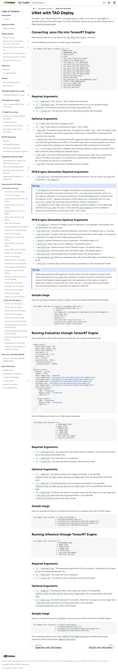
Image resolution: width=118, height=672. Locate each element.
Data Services (8, 86)
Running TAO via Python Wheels (14, 57)
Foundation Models (9, 73)
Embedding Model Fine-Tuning (13, 95)
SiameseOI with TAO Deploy (14, 318)
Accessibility (68, 661)
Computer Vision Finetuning (13, 126)
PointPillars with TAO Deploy (15, 343)
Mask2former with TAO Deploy (16, 264)
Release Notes (8, 370)
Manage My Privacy (20, 661)
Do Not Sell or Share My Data (38, 661)
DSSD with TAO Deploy (13, 234)
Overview (6, 19)
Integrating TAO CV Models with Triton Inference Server (14, 162)
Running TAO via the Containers (14, 53)
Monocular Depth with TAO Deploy (14, 271)
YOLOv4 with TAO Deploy (13, 307)
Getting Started (8, 38)
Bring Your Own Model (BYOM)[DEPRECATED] (13, 359)
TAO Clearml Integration (11, 148)
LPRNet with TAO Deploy (13, 253)
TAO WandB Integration (11, 144)
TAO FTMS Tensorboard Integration (15, 151)
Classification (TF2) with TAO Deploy (15, 212)
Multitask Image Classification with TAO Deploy (15, 278)
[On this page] (114, 3)
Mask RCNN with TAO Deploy (15, 260)
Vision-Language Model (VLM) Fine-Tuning (13, 105)
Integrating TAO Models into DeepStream (13, 177)
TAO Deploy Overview (11, 188)
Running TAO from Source (12, 60)
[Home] (33, 8)
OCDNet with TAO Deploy (14, 283)
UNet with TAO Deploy (13, 300)
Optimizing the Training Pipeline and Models (14, 117)
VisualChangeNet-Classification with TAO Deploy (16, 326)
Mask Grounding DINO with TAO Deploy (16, 338)
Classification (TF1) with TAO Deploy (15, 206)
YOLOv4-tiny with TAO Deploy (15, 311)
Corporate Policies (80, 661)
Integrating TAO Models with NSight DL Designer (15, 348)
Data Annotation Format (11, 82)
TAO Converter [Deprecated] (13, 167)
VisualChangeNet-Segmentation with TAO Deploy (16, 332)
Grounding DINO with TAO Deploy (16, 227)
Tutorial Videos (8, 381)
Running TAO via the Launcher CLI (13, 48)
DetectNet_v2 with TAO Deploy (16, 230)
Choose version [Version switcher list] (37, 3)
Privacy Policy (6, 661)
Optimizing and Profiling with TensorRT (13, 171)
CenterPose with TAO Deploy (15, 192)
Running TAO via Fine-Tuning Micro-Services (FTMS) (13, 42)
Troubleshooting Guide (11, 377)
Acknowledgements (10, 388)
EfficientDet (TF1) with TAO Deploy (14, 238)
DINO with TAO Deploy (12, 223)
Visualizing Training (9, 122)
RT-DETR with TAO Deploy (14, 290)
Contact (105, 661)
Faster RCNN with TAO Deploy (15, 250)
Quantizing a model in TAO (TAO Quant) (12, 130)
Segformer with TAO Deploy (15, 297)
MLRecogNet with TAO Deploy (15, 267)
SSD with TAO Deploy (12, 293)
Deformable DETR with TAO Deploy (14, 218)
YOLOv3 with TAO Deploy (13, 304)
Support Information (10, 384)
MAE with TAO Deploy (12, 256)
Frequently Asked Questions (13, 374)
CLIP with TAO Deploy (12, 195)
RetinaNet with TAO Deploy (14, 286)
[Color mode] (109, 3)
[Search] (104, 3)
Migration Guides (9, 28)
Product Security (94, 661)
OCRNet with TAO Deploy (13, 314)
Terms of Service (57, 661)
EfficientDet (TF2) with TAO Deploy (14, 244)
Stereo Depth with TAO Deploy (16, 321)
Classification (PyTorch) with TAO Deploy (16, 200)
